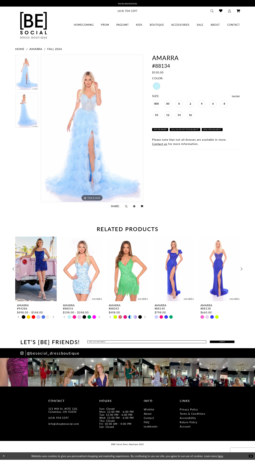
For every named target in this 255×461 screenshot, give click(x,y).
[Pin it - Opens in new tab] (134, 207)
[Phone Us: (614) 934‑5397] (127, 12)
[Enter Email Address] (135, 343)
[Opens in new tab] (50, 354)
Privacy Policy (189, 410)
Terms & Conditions (192, 415)
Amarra (35, 50)
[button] (229, 12)
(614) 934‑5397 (58, 419)
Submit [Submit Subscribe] (212, 343)
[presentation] (36, 270)
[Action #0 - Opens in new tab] (14, 373)
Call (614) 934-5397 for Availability (208, 133)
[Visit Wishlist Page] (220, 12)
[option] (26, 75)
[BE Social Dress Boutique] (33, 26)
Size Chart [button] (232, 97)
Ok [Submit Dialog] (249, 457)
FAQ (146, 423)
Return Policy (188, 423)
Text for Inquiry (166, 133)
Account (185, 427)
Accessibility (188, 419)
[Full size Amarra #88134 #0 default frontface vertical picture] (92, 129)
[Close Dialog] (5, 457)
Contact (149, 419)
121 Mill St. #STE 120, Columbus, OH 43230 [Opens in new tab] (63, 411)
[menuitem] (127, 12)
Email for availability (169, 141)
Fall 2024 (54, 50)
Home (20, 50)
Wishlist (149, 410)
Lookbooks (151, 427)
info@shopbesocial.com (63, 425)
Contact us (159, 156)
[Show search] (212, 12)
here (220, 457)
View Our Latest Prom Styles (127, 4)
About (148, 415)
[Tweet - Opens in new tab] (126, 207)
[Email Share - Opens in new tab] (142, 207)
